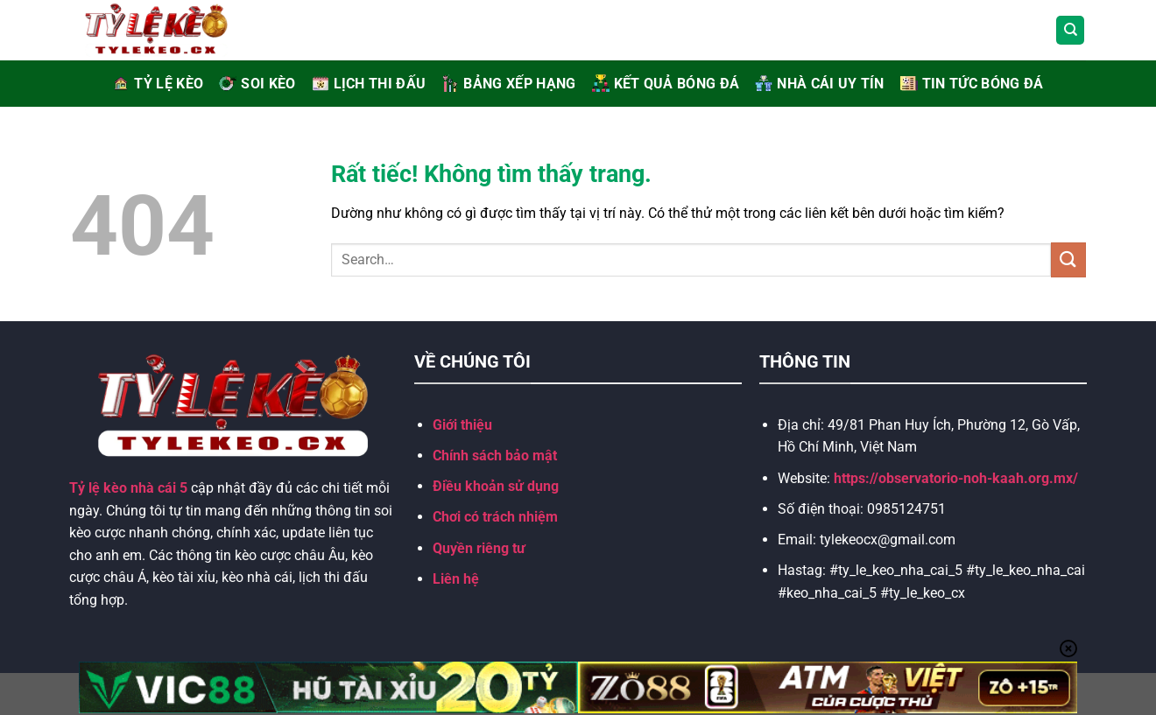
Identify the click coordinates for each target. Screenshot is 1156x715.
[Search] (1070, 30)
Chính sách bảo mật (495, 455)
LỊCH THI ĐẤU (369, 83)
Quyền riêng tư (479, 548)
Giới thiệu (462, 425)
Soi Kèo (257, 83)
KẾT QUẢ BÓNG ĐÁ (666, 83)
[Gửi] (1068, 259)
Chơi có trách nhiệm (495, 516)
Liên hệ (456, 579)
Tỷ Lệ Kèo (157, 83)
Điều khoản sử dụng (496, 486)
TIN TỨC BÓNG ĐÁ (972, 83)
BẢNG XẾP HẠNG (508, 83)
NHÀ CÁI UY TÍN (819, 83)
